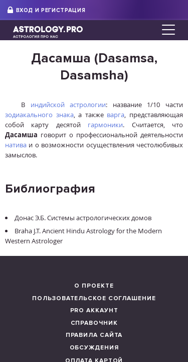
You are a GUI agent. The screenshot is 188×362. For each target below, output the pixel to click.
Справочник (94, 323)
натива (16, 144)
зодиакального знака (39, 114)
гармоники (105, 124)
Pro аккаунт (94, 310)
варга (115, 114)
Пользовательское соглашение (93, 298)
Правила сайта (94, 335)
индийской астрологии (68, 104)
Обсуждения (94, 347)
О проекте (93, 286)
